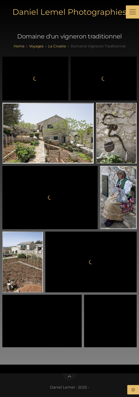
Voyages (36, 46)
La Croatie (57, 46)
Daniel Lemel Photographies (69, 12)
